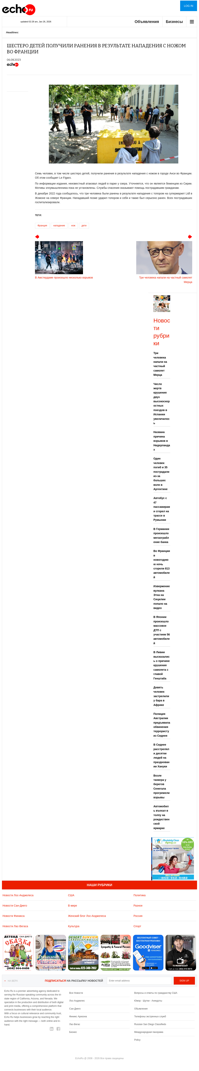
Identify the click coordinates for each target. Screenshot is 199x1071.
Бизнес (73, 1032)
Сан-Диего (74, 1008)
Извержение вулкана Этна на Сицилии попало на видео (162, 597)
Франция (42, 225)
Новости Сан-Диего (15, 905)
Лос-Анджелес (77, 1000)
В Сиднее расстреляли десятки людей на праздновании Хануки (161, 755)
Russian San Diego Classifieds (150, 1024)
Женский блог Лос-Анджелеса (87, 915)
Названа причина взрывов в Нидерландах (162, 441)
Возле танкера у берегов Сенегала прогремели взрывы (162, 786)
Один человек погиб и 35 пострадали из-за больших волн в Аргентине (161, 474)
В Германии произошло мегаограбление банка (161, 535)
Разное (138, 905)
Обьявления (141, 1008)
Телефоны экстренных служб (150, 1016)
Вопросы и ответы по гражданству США (155, 993)
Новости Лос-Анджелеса (18, 895)
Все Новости (76, 993)
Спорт (137, 926)
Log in (188, 5)
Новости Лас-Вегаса (15, 926)
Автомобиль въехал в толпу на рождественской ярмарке (162, 817)
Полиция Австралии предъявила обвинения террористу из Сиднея (162, 724)
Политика (140, 895)
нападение (59, 225)
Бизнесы (174, 21)
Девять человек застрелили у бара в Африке (161, 696)
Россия (138, 915)
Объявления (147, 21)
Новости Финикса (13, 915)
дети (84, 225)
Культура (73, 926)
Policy (137, 1039)
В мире (72, 905)
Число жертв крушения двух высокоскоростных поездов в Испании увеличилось (162, 403)
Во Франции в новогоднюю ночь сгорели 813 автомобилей (162, 564)
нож (73, 225)
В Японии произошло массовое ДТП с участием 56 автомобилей (162, 630)
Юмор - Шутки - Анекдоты (148, 1000)
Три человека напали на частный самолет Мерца (160, 363)
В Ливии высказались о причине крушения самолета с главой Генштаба (162, 665)
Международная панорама (148, 1032)
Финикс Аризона (78, 1016)
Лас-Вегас (74, 1024)
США (71, 895)
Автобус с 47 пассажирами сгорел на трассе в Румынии (162, 508)
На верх (13, 981)
